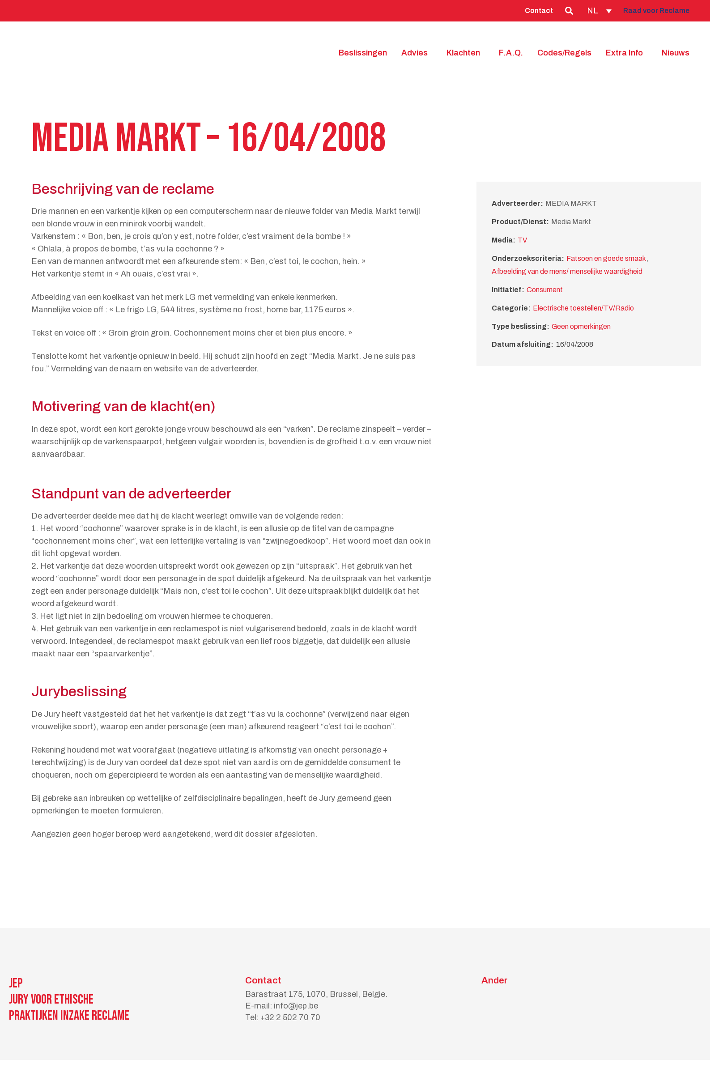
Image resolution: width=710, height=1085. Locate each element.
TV (522, 240)
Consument (545, 290)
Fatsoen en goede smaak (606, 258)
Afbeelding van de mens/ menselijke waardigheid (567, 271)
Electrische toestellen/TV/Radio (583, 308)
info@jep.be (296, 1005)
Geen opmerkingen (581, 326)
